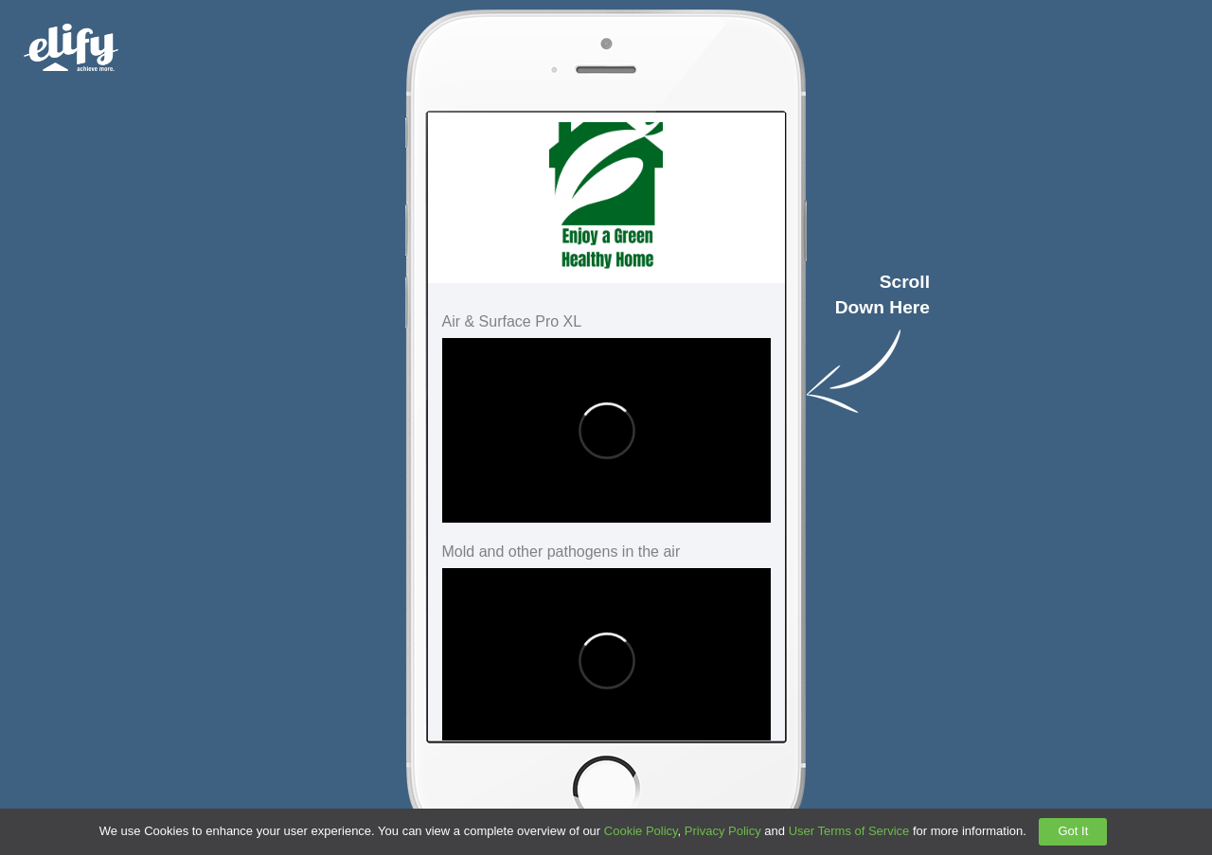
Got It (1073, 831)
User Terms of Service (849, 831)
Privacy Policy (723, 831)
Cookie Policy (641, 831)
